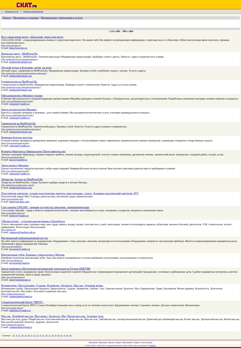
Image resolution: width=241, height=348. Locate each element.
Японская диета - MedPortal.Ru (19, 53)
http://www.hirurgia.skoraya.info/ (15, 143)
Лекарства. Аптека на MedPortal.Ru (22, 179)
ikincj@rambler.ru (18, 159)
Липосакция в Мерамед (15, 165)
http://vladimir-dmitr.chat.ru (13, 294)
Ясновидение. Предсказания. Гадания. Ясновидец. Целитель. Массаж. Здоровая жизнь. (52, 285)
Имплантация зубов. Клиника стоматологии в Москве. (33, 254)
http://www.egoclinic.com (12, 199)
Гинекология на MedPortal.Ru (18, 123)
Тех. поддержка (146, 342)
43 (67, 335)
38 (52, 335)
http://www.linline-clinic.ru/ (13, 213)
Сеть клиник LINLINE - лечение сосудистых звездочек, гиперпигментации (45, 207)
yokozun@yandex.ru (19, 104)
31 (31, 335)
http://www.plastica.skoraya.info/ (15, 171)
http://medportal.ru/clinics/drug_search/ (18, 185)
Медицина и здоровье (26, 17)
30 (29, 335)
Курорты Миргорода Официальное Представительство (33, 151)
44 (70, 335)
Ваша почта (103, 342)
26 (17, 335)
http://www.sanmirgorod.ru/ (13, 157)
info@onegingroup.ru (20, 279)
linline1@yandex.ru (19, 215)
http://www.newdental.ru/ (12, 260)
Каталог (118, 342)
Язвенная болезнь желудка (16, 137)
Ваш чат (111, 342)
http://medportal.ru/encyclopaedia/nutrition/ (19, 59)
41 (61, 335)
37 (49, 335)
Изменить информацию (33, 11)
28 (23, 335)
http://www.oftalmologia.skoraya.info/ (17, 101)
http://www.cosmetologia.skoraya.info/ (17, 115)
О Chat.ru (136, 342)
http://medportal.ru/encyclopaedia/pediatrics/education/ (24, 73)
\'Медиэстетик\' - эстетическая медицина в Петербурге (33, 221)
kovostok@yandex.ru (19, 249)
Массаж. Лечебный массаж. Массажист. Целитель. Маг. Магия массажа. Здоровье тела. (52, 316)
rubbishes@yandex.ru (20, 310)
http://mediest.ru (8, 230)
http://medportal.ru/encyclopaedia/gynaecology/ (21, 129)
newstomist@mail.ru (19, 263)
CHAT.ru (153, 345)
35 (43, 335)
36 (46, 335)
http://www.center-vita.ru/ (12, 308)
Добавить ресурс (11, 11)
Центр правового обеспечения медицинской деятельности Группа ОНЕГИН (45, 268)
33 (37, 335)
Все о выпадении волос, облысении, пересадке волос (32, 37)
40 (58, 335)
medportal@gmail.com (20, 62)
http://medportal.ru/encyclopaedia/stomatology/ (21, 87)
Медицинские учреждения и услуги (62, 17)
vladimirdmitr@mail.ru (20, 296)
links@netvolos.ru (18, 48)
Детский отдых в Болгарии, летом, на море (26, 67)
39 (55, 335)
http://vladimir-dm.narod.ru (13, 324)
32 (35, 335)
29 (25, 335)
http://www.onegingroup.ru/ (13, 277)
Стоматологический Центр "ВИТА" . (22, 302)
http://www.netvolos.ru (11, 45)
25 (13, 335)
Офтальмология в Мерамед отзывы (22, 95)
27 (19, 335)
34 (40, 335)
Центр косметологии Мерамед (19, 109)
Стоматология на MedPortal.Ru (19, 81)
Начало (6, 17)
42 (64, 335)
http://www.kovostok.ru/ (11, 246)
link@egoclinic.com (19, 201)
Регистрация (93, 342)
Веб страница (127, 342)
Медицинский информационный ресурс (24, 238)
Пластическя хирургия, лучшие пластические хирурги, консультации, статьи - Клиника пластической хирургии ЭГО (69, 193)
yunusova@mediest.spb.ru (22, 232)
